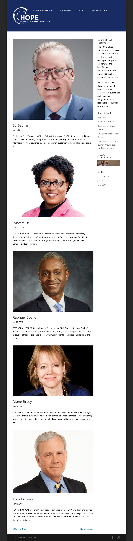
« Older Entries (19, 529)
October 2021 (103, 176)
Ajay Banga (102, 117)
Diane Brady (22, 401)
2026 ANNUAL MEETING (43, 10)
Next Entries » (86, 529)
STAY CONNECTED (97, 10)
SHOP (81, 10)
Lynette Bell (22, 223)
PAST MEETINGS (65, 10)
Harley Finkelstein (105, 121)
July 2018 (101, 180)
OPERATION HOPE (40, 21)
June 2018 (102, 185)
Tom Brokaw (23, 499)
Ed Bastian (21, 125)
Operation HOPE (28, 537)
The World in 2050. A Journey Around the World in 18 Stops (106, 144)
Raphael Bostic (24, 317)
